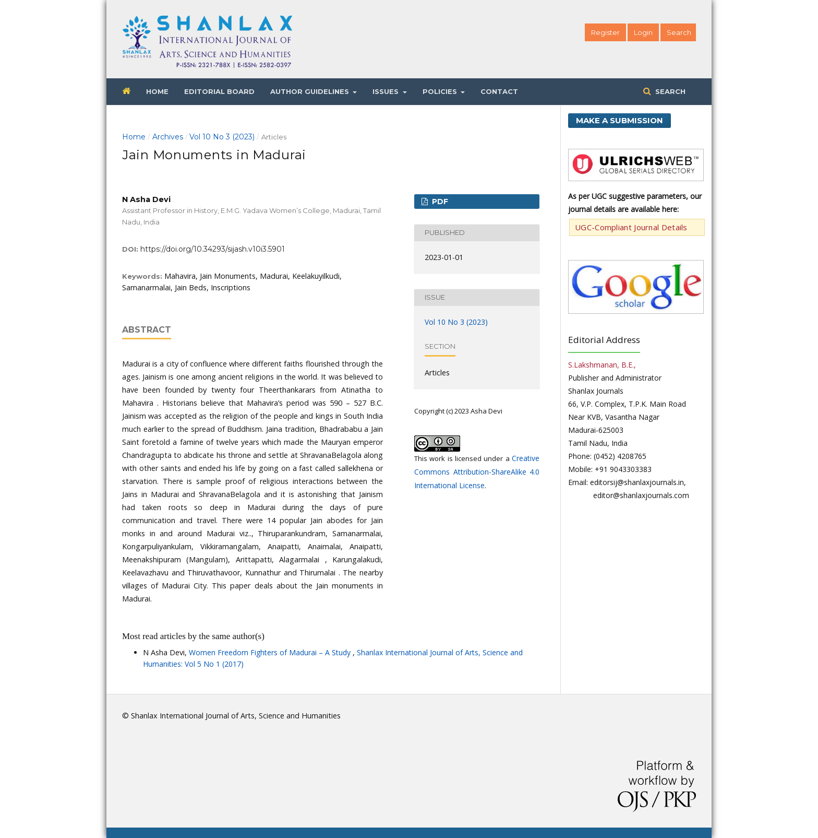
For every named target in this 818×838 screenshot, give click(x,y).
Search (669, 91)
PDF (439, 201)
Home (157, 91)
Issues (386, 91)
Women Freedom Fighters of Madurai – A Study (271, 652)
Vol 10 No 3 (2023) (222, 136)
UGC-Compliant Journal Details (631, 227)
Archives (167, 136)
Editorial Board (219, 91)
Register (605, 32)
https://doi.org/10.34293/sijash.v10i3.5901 (212, 249)
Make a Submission (619, 120)
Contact (499, 91)
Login (643, 32)
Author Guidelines (310, 91)
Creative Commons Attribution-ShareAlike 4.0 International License (476, 471)
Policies (441, 91)
